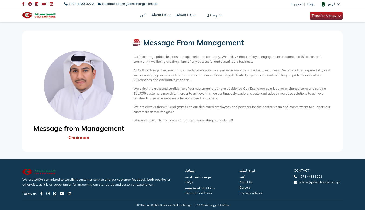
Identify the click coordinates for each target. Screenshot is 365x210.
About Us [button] (159, 15)
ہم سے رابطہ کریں (198, 176)
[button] (330, 4)
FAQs (189, 182)
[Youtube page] (62, 193)
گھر (143, 15)
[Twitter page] (54, 193)
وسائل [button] (212, 15)
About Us (246, 182)
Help (310, 4)
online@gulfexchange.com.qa (319, 182)
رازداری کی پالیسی (200, 187)
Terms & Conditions (198, 193)
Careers (245, 187)
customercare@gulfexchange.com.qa (129, 4)
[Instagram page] (48, 193)
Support (296, 4)
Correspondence (251, 193)
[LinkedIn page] (69, 193)
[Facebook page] (41, 193)
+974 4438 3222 (81, 4)
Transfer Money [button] (324, 15)
